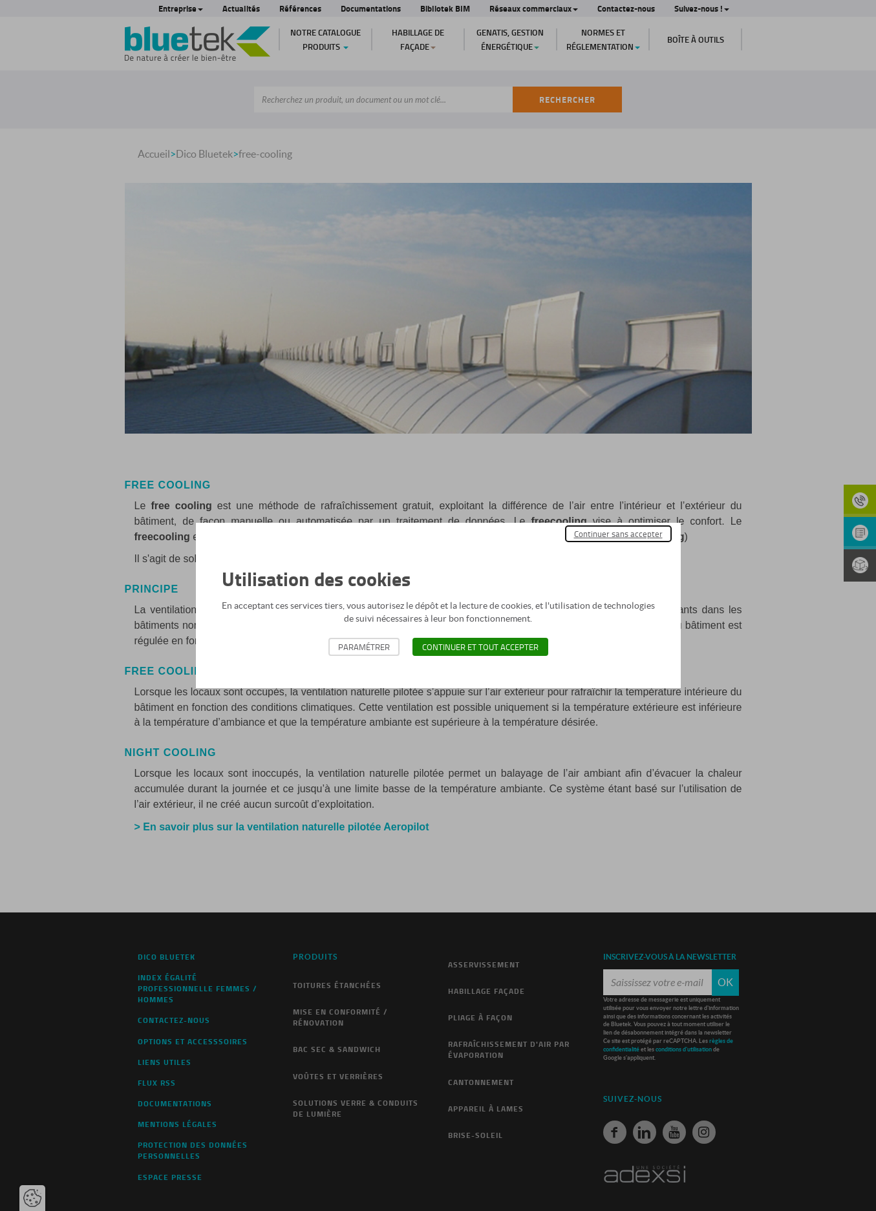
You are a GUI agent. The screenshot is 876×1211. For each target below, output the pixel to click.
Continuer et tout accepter (480, 647)
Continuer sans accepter (618, 534)
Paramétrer (364, 647)
